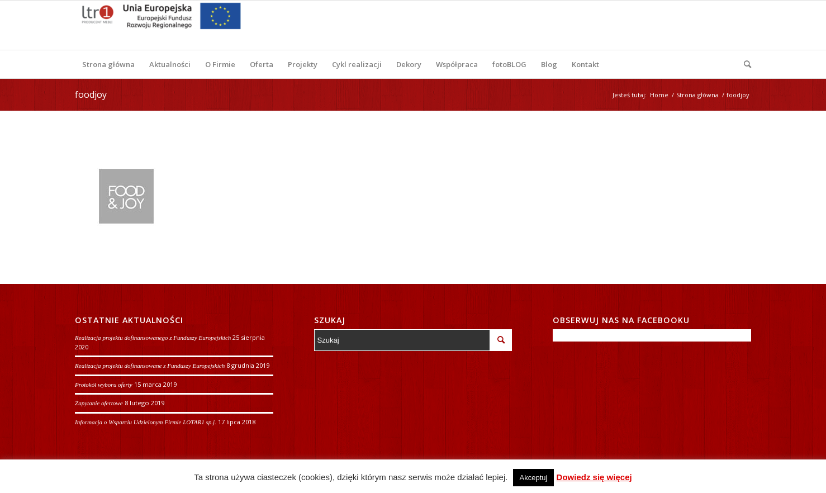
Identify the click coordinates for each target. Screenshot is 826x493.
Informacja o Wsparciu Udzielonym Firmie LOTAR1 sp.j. (145, 422)
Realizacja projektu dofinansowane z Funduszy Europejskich (150, 365)
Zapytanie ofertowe (99, 403)
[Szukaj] (744, 64)
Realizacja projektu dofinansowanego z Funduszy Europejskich (153, 337)
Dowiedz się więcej (594, 477)
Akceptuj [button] (534, 477)
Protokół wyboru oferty (103, 384)
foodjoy (91, 94)
